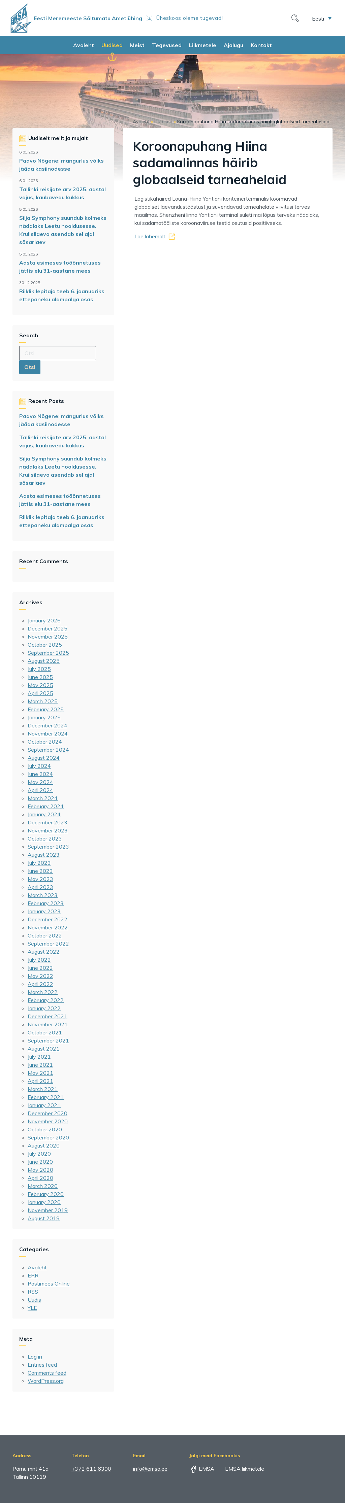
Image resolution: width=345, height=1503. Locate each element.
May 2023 (40, 879)
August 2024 (44, 757)
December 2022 (47, 919)
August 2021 (44, 1048)
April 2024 (40, 790)
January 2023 (44, 911)
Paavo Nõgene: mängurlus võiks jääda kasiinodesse (61, 164)
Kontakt (261, 45)
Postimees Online (49, 1283)
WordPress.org (46, 1380)
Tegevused (167, 45)
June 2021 (40, 1064)
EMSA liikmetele (240, 1468)
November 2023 (48, 830)
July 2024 (39, 765)
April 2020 (40, 1177)
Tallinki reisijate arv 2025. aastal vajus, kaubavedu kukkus (62, 193)
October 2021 (45, 1032)
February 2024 (46, 806)
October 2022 (45, 935)
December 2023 (47, 822)
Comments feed (47, 1372)
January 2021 (44, 1105)
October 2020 (45, 1129)
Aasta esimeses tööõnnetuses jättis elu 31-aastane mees (60, 266)
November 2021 (48, 1024)
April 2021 (40, 1081)
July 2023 (39, 862)
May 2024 (40, 782)
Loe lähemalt (149, 236)
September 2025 (48, 652)
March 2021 (43, 1089)
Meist (137, 45)
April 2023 (40, 887)
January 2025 (44, 717)
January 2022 (44, 1008)
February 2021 (46, 1097)
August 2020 (44, 1145)
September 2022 (48, 943)
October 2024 (45, 741)
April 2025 (40, 693)
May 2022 (40, 975)
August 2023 (44, 854)
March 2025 (43, 701)
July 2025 (39, 668)
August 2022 (44, 951)
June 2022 (40, 967)
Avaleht (83, 45)
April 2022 (40, 984)
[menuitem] (322, 18)
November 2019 (48, 1210)
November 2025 (48, 636)
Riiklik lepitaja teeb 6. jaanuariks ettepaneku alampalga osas (61, 295)
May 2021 (40, 1072)
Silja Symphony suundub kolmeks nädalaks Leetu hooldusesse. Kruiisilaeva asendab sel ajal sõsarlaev (62, 229)
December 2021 (47, 1016)
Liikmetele (202, 45)
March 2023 (43, 895)
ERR (33, 1275)
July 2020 (39, 1153)
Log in (35, 1356)
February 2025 (46, 709)
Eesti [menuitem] (318, 18)
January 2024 (44, 814)
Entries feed (42, 1364)
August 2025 (44, 660)
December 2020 (47, 1113)
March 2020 (43, 1186)
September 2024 (48, 749)
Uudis (34, 1299)
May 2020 (40, 1169)
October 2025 (45, 644)
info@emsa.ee (150, 1468)
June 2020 (40, 1161)
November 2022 (48, 927)
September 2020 (48, 1137)
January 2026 (44, 620)
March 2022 (43, 992)
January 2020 (44, 1202)
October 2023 (45, 838)
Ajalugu (233, 45)
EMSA (201, 1468)
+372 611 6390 (91, 1468)
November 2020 (48, 1121)
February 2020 (46, 1194)
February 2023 (46, 903)
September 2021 (48, 1040)
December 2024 (47, 725)
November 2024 (48, 733)
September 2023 (48, 846)
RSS (33, 1291)
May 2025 (40, 685)
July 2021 (39, 1056)
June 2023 (40, 870)
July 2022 (39, 959)
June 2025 (40, 677)
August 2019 (44, 1218)
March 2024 (43, 798)
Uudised (112, 45)
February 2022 (46, 1000)
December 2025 (47, 628)
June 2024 (40, 774)
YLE (32, 1307)
